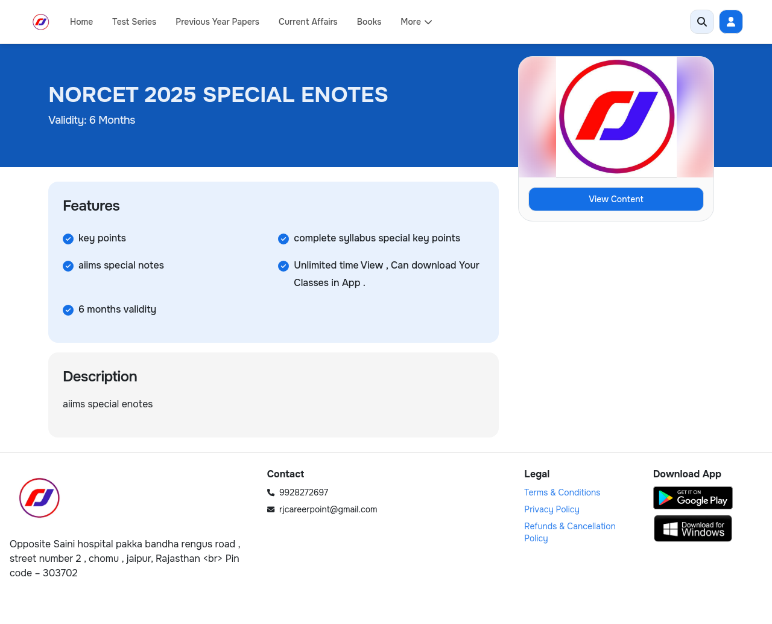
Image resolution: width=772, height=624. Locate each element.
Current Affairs (308, 21)
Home (81, 21)
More (416, 21)
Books (369, 21)
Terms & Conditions (562, 492)
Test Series (134, 21)
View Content (616, 199)
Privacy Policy (552, 509)
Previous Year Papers (217, 21)
